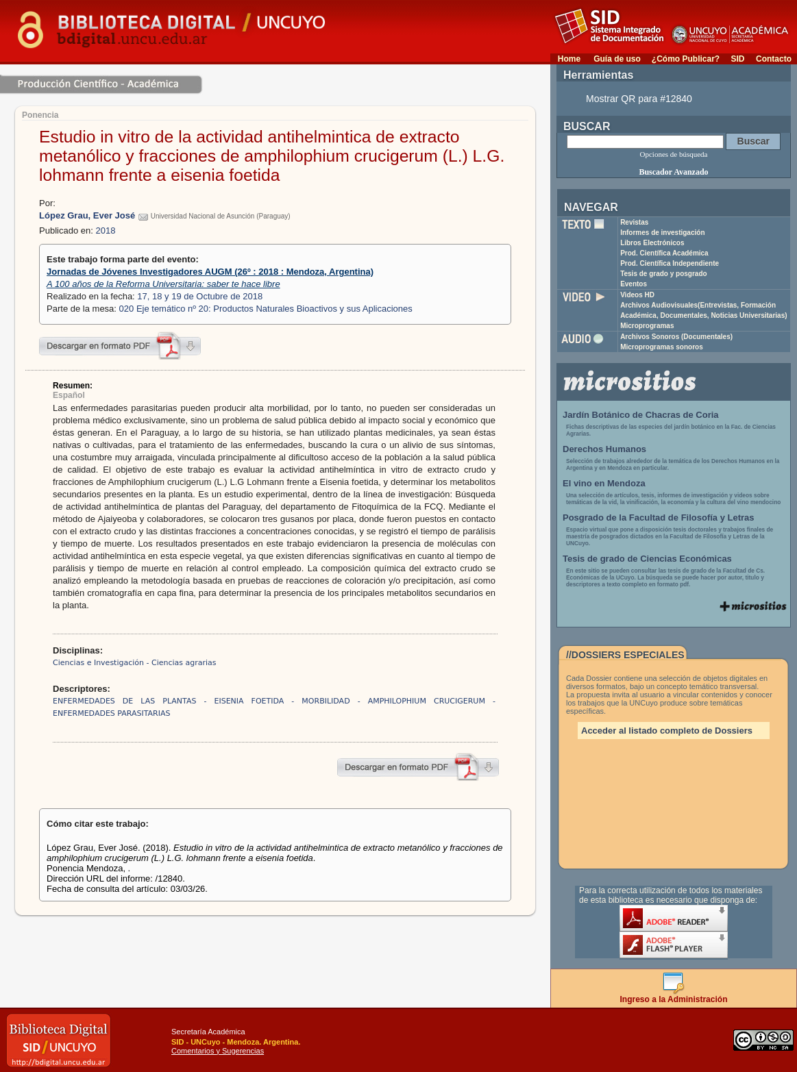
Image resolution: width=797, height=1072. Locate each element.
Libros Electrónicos (652, 243)
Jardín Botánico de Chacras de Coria (641, 415)
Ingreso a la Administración (674, 995)
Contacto (774, 59)
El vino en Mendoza (604, 483)
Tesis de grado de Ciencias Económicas (647, 558)
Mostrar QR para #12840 (639, 98)
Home (569, 59)
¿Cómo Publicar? (686, 59)
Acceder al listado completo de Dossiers (666, 730)
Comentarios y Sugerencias (217, 1051)
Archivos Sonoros (676, 336)
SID (737, 59)
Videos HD (637, 295)
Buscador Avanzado (673, 172)
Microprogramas (647, 325)
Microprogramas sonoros (661, 347)
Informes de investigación (662, 232)
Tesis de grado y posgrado (663, 273)
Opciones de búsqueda (674, 154)
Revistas (634, 222)
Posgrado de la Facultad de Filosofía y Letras (659, 517)
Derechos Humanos (604, 449)
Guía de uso (617, 59)
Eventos (633, 284)
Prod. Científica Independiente (669, 263)
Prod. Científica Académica (664, 253)
